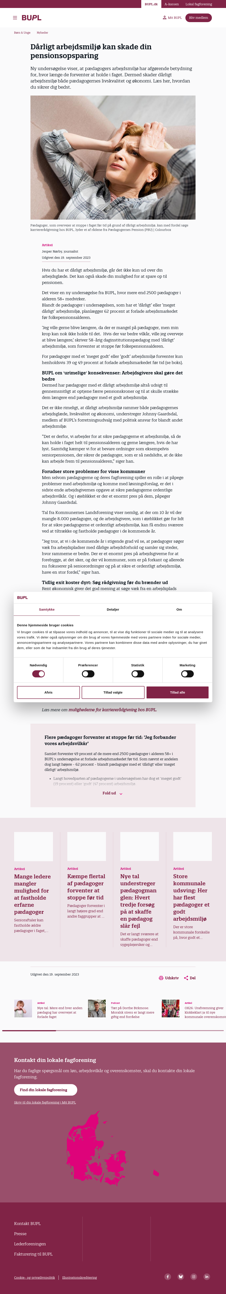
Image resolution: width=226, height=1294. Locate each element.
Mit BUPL (172, 18)
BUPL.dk (151, 4)
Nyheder (42, 32)
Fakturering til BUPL (33, 1254)
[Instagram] (193, 1276)
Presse (20, 1233)
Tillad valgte (113, 692)
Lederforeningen (30, 1243)
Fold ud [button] (113, 793)
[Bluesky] (180, 1276)
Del (190, 978)
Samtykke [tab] (47, 609)
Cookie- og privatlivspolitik (34, 1278)
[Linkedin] (206, 1276)
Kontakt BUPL (27, 1223)
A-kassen (172, 4)
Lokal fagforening (199, 4)
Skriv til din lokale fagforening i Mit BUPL (45, 1102)
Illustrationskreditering (79, 1278)
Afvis (48, 692)
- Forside (31, 18)
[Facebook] (167, 1276)
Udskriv (169, 978)
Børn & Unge (22, 32)
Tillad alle (177, 692)
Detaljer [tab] (113, 609)
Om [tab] (179, 609)
